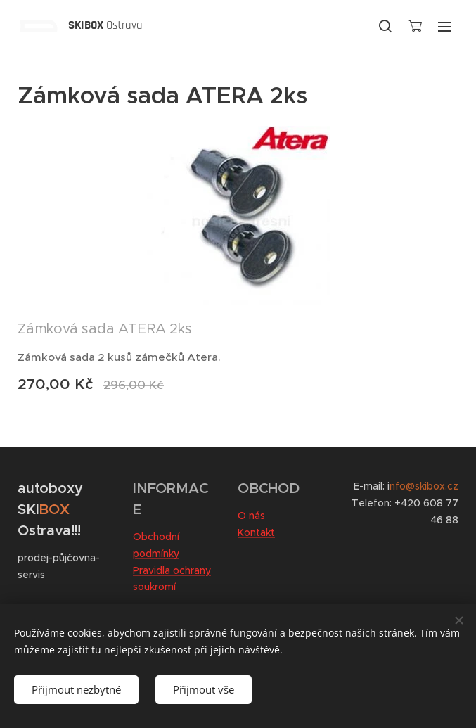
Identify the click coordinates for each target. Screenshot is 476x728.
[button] (385, 26)
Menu (444, 26)
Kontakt (256, 532)
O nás (251, 515)
